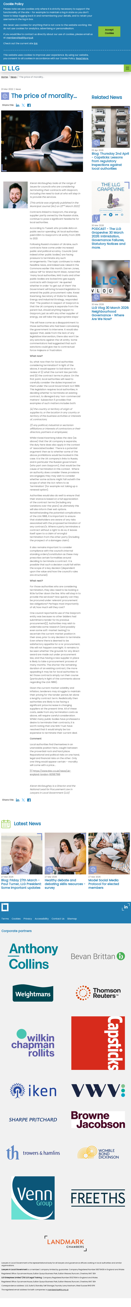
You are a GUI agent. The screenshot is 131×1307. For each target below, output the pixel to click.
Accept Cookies (109, 31)
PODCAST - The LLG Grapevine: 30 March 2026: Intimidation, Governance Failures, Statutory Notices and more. (108, 238)
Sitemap (72, 918)
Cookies (16, 918)
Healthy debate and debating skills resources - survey (65, 884)
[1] (46, 623)
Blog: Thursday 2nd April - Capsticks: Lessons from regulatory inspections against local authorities (110, 161)
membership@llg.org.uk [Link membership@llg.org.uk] (57, 1289)
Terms (5, 918)
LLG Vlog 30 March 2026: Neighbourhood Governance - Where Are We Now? (110, 313)
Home (4, 77)
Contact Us (58, 918)
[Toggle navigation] (127, 68)
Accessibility (42, 918)
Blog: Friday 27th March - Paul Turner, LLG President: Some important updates (21, 884)
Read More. (82, 58)
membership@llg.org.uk (19, 37)
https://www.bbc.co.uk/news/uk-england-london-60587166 (50, 772)
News (14, 77)
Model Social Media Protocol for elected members (103, 884)
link (36, 43)
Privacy (27, 918)
